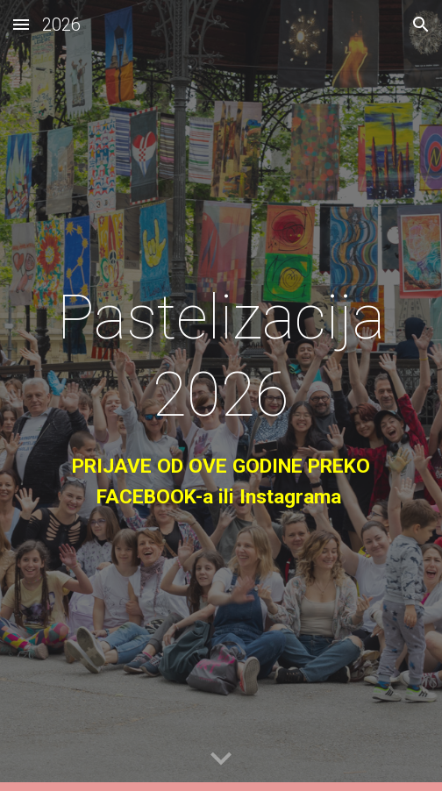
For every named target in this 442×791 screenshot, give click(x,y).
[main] (220, 395)
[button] (21, 24)
